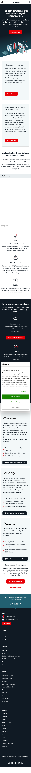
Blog (3, 725)
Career (4, 728)
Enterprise (5, 665)
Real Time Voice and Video (10, 659)
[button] (30, 2)
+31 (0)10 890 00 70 (12, 619)
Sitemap (4, 746)
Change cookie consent (23, 756)
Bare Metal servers (15, 324)
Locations (5, 637)
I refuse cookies (15, 407)
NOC (3, 734)
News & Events (6, 722)
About (4, 719)
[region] (15, 202)
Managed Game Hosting (9, 687)
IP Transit (5, 702)
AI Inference (5, 662)
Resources (5, 731)
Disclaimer (5, 740)
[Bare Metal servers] (15, 318)
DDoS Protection (7, 693)
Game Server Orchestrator (9, 684)
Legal (3, 737)
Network (4, 634)
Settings (23, 391)
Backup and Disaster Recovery (11, 656)
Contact (4, 714)
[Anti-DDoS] (15, 346)
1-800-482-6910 (10, 616)
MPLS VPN (5, 699)
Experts (4, 640)
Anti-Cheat (5, 690)
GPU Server (5, 681)
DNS (3, 653)
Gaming (4, 650)
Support (4, 716)
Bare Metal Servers (7, 675)
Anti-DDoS (15, 352)
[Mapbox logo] (4, 226)
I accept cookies (15, 396)
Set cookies (15, 402)
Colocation (5, 696)
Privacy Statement (7, 743)
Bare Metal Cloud (7, 678)
